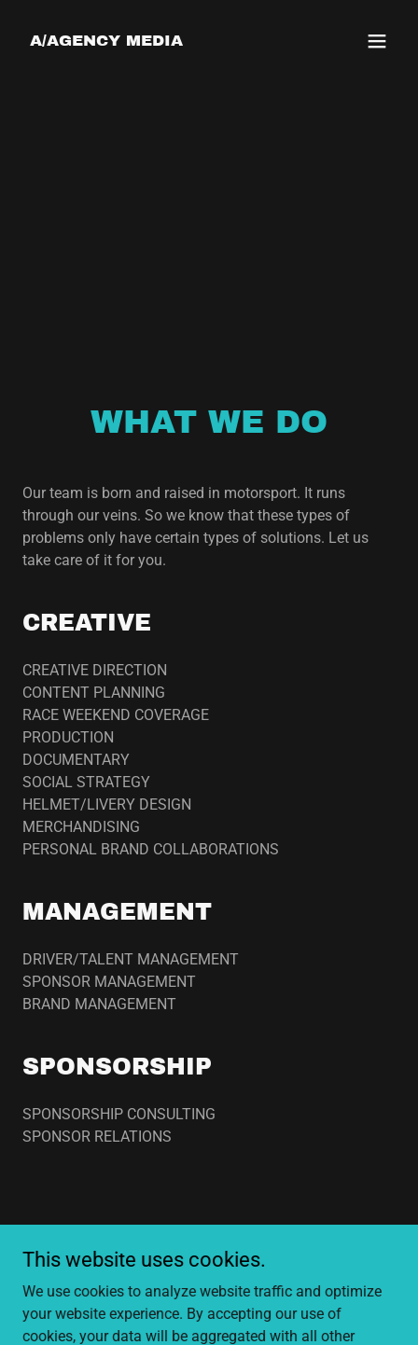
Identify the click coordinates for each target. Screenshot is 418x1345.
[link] (106, 40)
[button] (377, 41)
